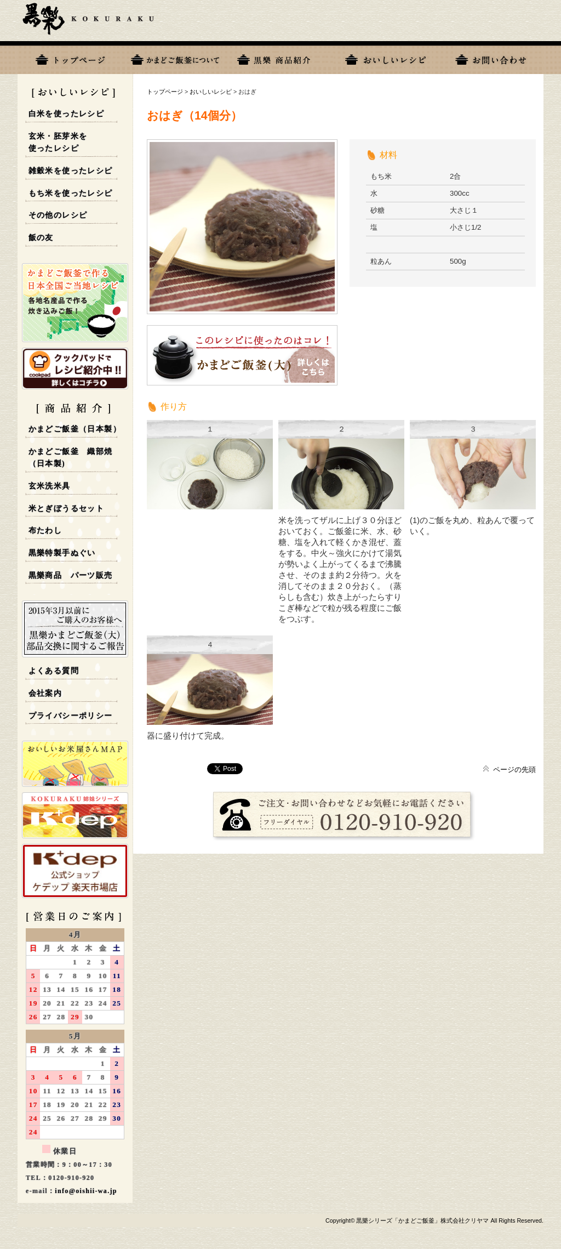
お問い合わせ (490, 57)
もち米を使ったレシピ (70, 193)
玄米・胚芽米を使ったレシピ (58, 142)
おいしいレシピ (385, 57)
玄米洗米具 (49, 486)
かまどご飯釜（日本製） (74, 429)
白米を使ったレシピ (66, 114)
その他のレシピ (58, 215)
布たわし (45, 530)
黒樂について (175, 57)
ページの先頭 (514, 769)
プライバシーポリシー (70, 716)
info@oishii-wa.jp (86, 1191)
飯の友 (41, 238)
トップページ (70, 57)
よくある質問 (53, 671)
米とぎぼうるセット (66, 508)
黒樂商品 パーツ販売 (70, 575)
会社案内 (45, 693)
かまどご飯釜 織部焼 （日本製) (70, 457)
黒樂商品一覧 (280, 57)
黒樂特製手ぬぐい (62, 553)
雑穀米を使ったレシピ (70, 171)
